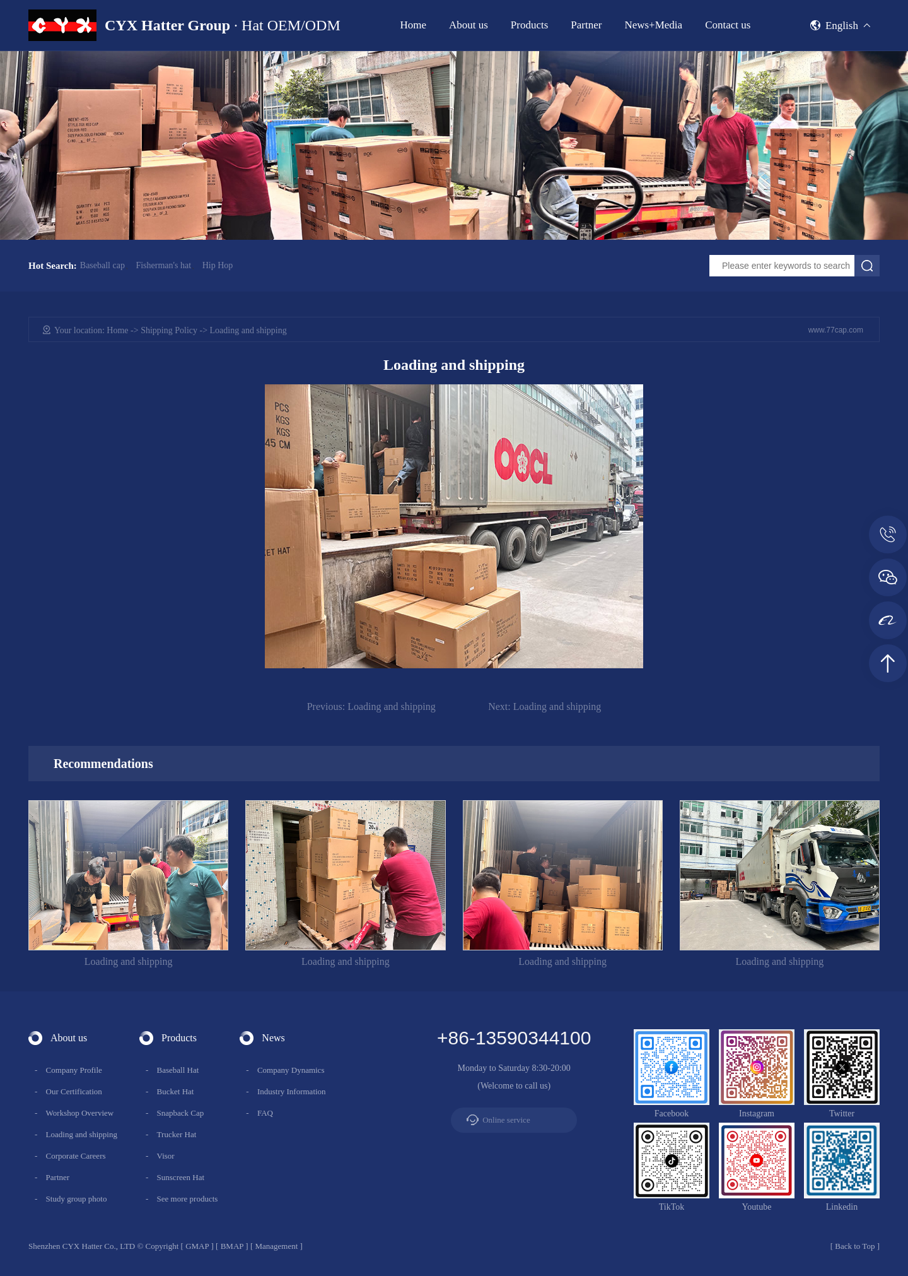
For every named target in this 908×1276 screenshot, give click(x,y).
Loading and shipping (371, 706)
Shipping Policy (169, 330)
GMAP (197, 1246)
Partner (586, 25)
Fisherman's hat (163, 265)
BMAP (232, 1246)
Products (530, 25)
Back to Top (855, 1246)
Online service (506, 1120)
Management (276, 1246)
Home (413, 25)
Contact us (727, 25)
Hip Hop (217, 265)
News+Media (653, 25)
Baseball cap (102, 265)
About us (468, 25)
